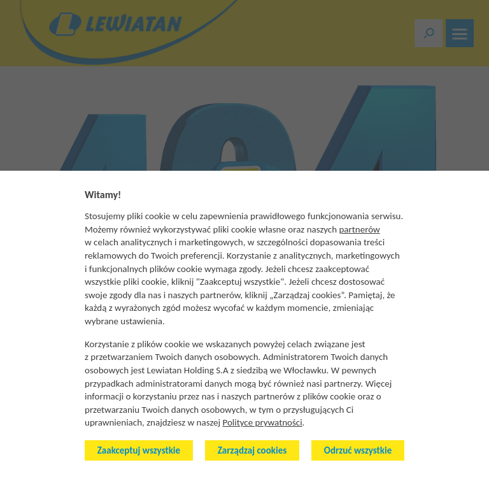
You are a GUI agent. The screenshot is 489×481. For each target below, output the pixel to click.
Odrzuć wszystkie (358, 450)
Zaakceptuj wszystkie (138, 450)
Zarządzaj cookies (252, 450)
